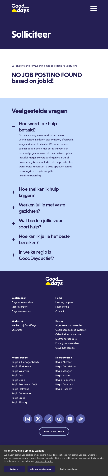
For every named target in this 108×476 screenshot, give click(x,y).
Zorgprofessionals (21, 311)
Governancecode (65, 347)
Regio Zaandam (64, 384)
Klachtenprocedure (66, 338)
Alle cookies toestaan (41, 469)
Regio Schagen (63, 371)
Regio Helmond (20, 389)
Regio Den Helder (65, 366)
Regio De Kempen (22, 393)
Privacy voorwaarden (67, 343)
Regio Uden (18, 380)
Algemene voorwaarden (69, 325)
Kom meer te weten (44, 461)
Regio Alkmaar (63, 362)
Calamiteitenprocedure (68, 334)
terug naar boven (54, 431)
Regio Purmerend (65, 380)
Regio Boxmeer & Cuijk (24, 384)
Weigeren (14, 469)
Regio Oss (17, 375)
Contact (59, 311)
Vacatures (17, 329)
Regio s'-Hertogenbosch (25, 362)
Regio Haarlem (63, 389)
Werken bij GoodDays (24, 325)
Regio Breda (18, 398)
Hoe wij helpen (64, 302)
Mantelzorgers (20, 306)
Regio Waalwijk (20, 371)
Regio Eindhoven (21, 366)
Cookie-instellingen (69, 469)
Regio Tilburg (19, 402)
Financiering (62, 306)
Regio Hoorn (62, 375)
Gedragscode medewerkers (70, 329)
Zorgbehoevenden (22, 302)
